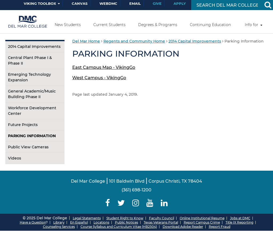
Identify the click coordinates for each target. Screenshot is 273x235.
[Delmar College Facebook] (107, 203)
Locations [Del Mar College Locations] (101, 222)
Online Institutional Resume (202, 218)
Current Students (109, 25)
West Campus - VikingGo (99, 77)
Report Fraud (219, 227)
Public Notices (126, 222)
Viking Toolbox (40, 3)
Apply (180, 3)
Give (157, 3)
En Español (79, 222)
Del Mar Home (86, 41)
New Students (68, 25)
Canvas (79, 3)
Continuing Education (210, 25)
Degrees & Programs (157, 25)
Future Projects (23, 124)
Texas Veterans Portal (161, 222)
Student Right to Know (124, 218)
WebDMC (108, 3)
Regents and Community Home (134, 41)
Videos (14, 158)
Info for (251, 25)
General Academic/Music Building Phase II (32, 94)
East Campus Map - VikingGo (103, 67)
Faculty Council (161, 218)
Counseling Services (59, 227)
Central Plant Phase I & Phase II (30, 60)
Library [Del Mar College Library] (59, 222)
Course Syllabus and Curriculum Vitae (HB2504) (119, 227)
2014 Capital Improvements (34, 46)
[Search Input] (227, 5)
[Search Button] (267, 5)
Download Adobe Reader (183, 227)
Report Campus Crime (202, 222)
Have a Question (33, 222)
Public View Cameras (28, 147)
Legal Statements (87, 218)
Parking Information (32, 135)
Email (135, 3)
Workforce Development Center (32, 111)
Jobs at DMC (240, 218)
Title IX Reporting (239, 222)
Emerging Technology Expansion (29, 77)
